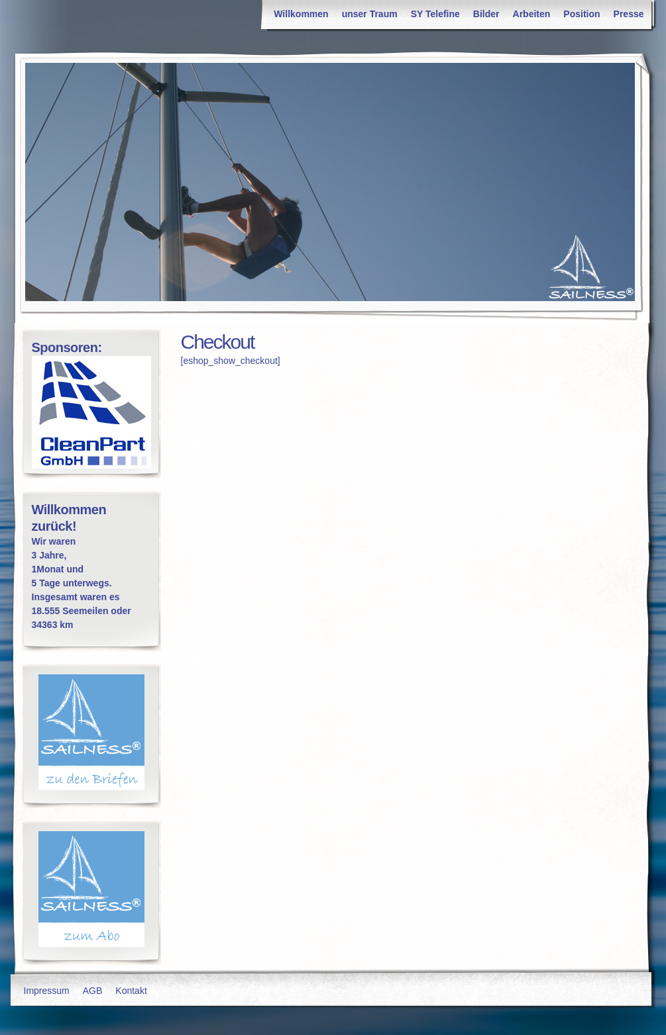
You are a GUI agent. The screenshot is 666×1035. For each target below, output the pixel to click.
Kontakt (130, 990)
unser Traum (370, 14)
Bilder (486, 14)
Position (581, 14)
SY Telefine (435, 14)
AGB (93, 990)
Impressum (47, 990)
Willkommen (301, 14)
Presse (629, 14)
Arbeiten (532, 14)
